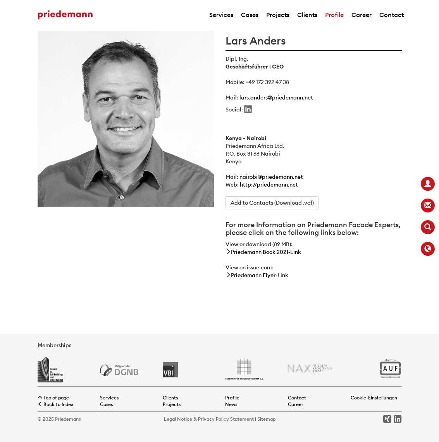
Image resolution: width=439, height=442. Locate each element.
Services (221, 15)
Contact (391, 15)
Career (361, 15)
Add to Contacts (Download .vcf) (272, 202)
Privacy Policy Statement (226, 419)
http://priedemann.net (269, 184)
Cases (249, 15)
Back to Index (56, 404)
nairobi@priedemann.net (271, 176)
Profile (334, 15)
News (231, 404)
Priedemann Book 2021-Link (266, 251)
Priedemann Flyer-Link (259, 275)
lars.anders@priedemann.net (276, 97)
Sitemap (266, 419)
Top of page (53, 398)
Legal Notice (178, 419)
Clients (307, 15)
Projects (277, 15)
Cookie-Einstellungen (374, 398)
